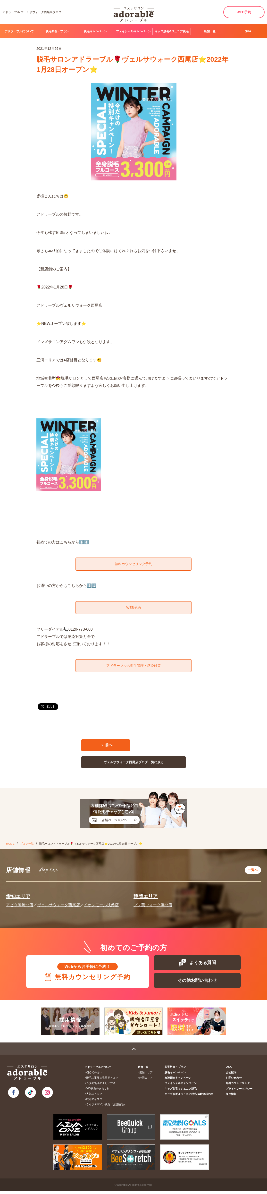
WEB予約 (244, 12)
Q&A (248, 31)
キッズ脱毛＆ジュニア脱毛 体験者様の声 (189, 1096)
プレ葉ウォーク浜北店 (153, 907)
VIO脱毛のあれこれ (98, 1091)
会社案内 (231, 1075)
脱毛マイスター (95, 1102)
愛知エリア (18, 898)
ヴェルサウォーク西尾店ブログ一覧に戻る (133, 765)
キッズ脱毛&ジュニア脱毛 (172, 31)
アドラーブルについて (19, 31)
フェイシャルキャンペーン (133, 31)
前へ (106, 748)
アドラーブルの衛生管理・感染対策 (133, 668)
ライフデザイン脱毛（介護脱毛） (106, 1107)
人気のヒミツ (94, 1096)
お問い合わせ (234, 1080)
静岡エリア (146, 898)
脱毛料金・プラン (57, 31)
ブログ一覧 (27, 846)
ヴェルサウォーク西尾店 (58, 907)
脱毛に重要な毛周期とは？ (102, 1080)
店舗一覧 (210, 31)
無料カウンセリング (238, 1086)
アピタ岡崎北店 (19, 907)
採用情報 (231, 1096)
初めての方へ (94, 1075)
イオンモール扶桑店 (101, 907)
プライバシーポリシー (239, 1091)
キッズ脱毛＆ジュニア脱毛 (181, 1091)
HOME (10, 846)
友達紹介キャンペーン (178, 1080)
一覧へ (252, 872)
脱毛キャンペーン (95, 31)
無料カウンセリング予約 (133, 564)
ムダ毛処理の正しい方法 (101, 1086)
